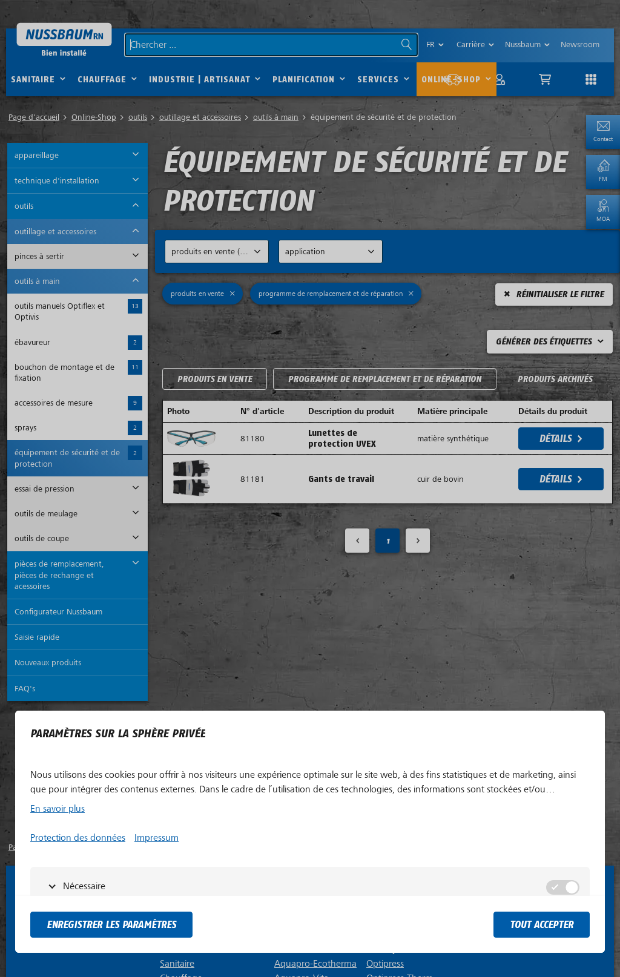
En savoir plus (57, 809)
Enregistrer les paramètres (111, 924)
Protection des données (77, 838)
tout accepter (541, 924)
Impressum (156, 838)
